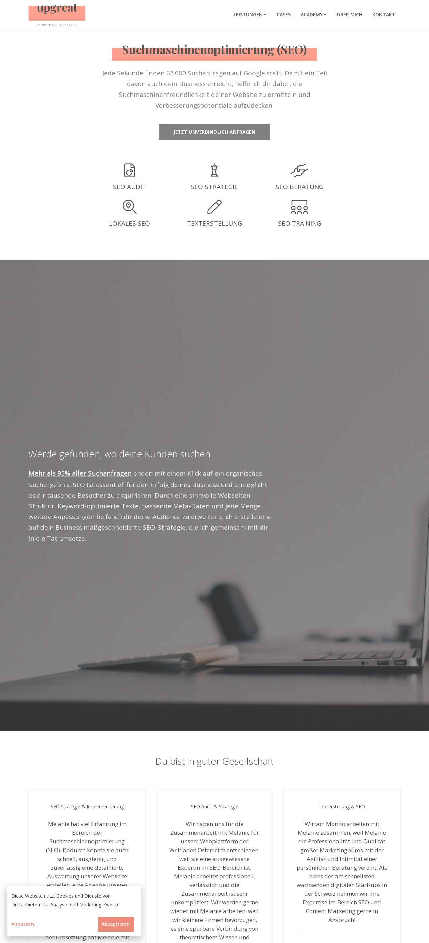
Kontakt (383, 14)
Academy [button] (312, 14)
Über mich (349, 14)
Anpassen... (24, 924)
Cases (284, 14)
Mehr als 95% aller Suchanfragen (80, 473)
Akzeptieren (116, 924)
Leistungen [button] (248, 14)
